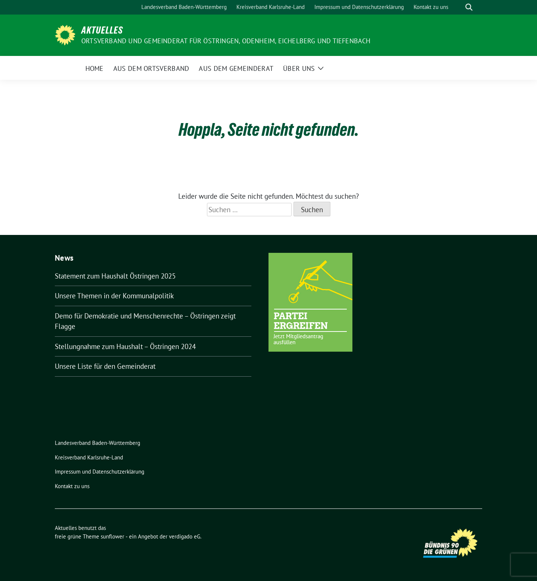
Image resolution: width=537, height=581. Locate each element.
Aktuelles (102, 30)
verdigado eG (184, 536)
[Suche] (458, 7)
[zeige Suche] (469, 7)
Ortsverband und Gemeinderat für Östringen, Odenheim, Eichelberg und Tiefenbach (226, 41)
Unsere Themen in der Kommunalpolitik (114, 295)
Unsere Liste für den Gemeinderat (105, 366)
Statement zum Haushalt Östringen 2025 (115, 275)
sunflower (112, 536)
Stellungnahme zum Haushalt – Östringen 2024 (125, 346)
